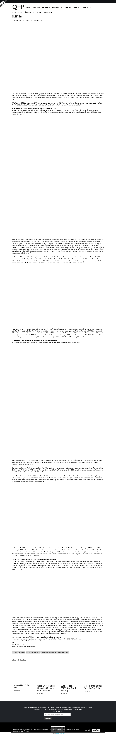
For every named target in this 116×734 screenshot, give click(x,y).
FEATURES (55, 7)
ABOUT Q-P (76, 7)
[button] (95, 7)
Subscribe (48, 718)
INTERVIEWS (46, 7)
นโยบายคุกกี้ (26, 731)
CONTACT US (87, 7)
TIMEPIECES (36, 7)
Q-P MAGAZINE (66, 7)
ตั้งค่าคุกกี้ (87, 730)
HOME (28, 7)
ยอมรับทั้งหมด (96, 730)
